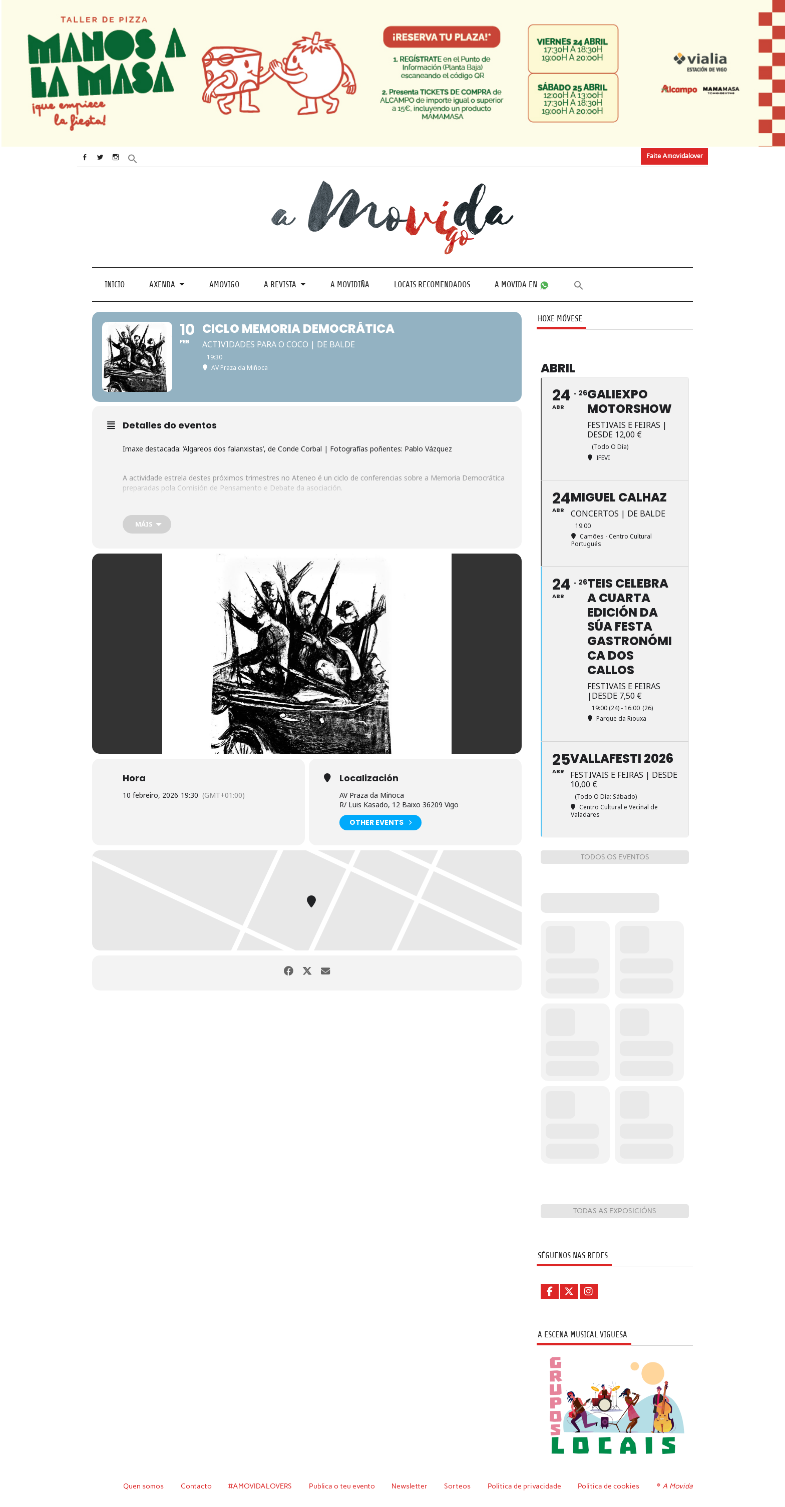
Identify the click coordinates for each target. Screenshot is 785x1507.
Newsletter (411, 1486)
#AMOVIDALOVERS (261, 1486)
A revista (280, 284)
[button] (146, 157)
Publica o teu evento (343, 1486)
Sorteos (459, 1486)
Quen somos (143, 1486)
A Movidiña (349, 284)
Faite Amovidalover (674, 156)
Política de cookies (610, 1486)
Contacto (196, 1486)
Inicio (115, 284)
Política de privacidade (526, 1486)
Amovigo (224, 284)
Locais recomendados (432, 284)
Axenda (162, 284)
